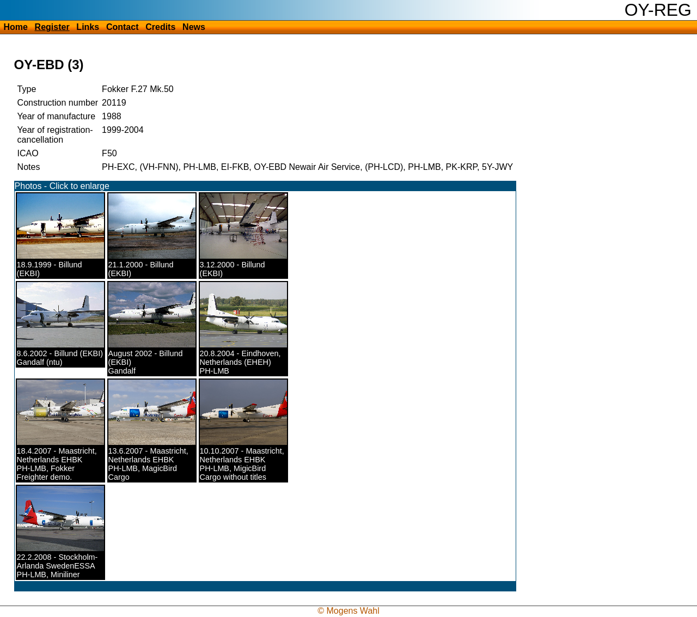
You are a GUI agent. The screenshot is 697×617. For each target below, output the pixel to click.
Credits (160, 27)
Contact (122, 27)
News (193, 27)
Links (87, 27)
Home (15, 27)
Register (52, 27)
